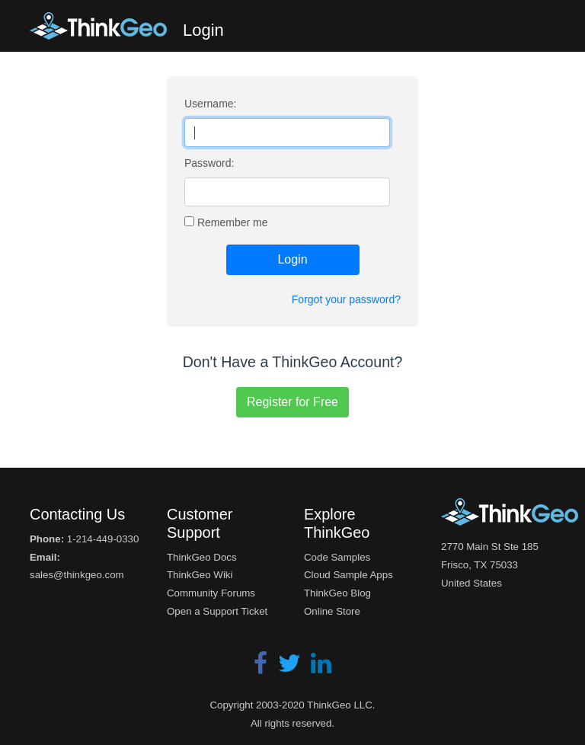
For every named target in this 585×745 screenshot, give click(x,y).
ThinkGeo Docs (202, 557)
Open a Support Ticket (217, 611)
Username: (210, 104)
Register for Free (292, 401)
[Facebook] (262, 668)
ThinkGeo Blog (337, 593)
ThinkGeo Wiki (199, 574)
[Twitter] (291, 668)
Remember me (232, 222)
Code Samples (337, 557)
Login (292, 259)
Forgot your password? (346, 299)
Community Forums (211, 593)
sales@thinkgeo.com (77, 574)
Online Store (332, 611)
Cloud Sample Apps (348, 574)
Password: (209, 163)
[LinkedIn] (321, 668)
